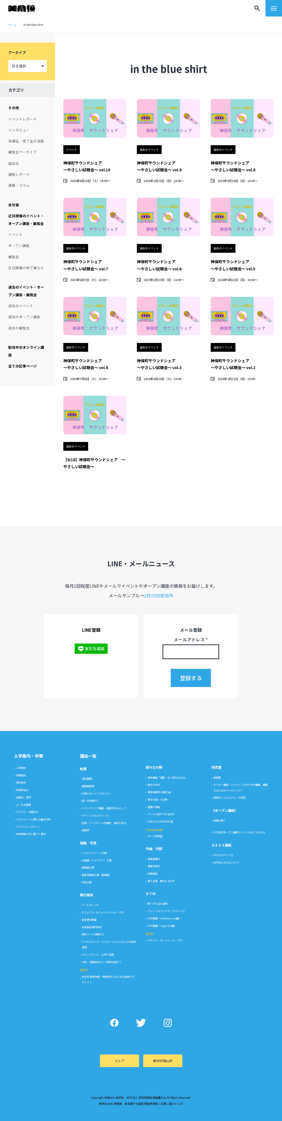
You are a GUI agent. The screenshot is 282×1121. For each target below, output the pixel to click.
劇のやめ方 (154, 1091)
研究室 (216, 1073)
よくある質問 (23, 1110)
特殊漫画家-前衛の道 (159, 1098)
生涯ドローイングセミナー (97, 1099)
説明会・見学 (23, 1103)
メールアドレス (191, 945)
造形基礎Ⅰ (88, 1084)
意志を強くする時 (157, 1105)
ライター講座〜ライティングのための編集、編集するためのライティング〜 (240, 1093)
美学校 (27, 8)
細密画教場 (88, 1092)
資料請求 (21, 1088)
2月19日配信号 (158, 901)
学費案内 (21, 1081)
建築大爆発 (154, 1113)
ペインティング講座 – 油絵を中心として (104, 1114)
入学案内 (21, 1074)
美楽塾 (217, 1083)
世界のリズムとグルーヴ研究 (229, 1104)
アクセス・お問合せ (27, 1118)
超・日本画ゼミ (90, 1107)
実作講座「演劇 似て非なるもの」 (167, 1083)
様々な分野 (154, 1073)
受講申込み (22, 1096)
